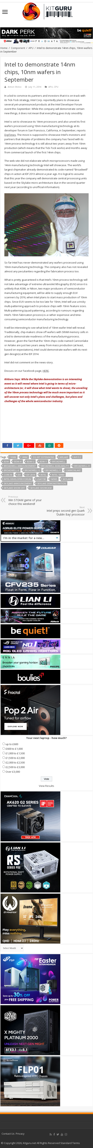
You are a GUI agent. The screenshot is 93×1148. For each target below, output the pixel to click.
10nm (13, 457)
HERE (46, 371)
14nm (24, 457)
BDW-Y (43, 461)
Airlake (64, 457)
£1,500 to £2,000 (15, 758)
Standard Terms (70, 1143)
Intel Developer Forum (17, 479)
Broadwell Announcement (20, 465)
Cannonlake (73, 470)
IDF (19, 474)
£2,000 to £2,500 (15, 762)
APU (30, 48)
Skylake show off (14, 487)
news (54, 479)
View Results (46, 786)
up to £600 (12, 744)
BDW (6, 461)
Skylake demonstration (51, 483)
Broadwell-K (11, 470)
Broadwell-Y (53, 470)
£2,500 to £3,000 (15, 767)
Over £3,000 (13, 771)
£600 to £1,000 (14, 748)
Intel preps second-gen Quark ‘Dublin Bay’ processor (64, 511)
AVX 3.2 (77, 457)
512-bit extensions (43, 457)
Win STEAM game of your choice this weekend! (28, 500)
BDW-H (18, 461)
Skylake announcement (18, 483)
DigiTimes (10, 135)
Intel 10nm (58, 474)
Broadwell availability (55, 465)
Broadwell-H (82, 465)
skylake (67, 479)
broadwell (58, 461)
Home (4, 48)
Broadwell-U (32, 470)
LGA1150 (41, 479)
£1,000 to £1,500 (15, 753)
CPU (56, 86)
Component (18, 48)
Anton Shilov (15, 86)
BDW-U (30, 461)
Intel (43, 474)
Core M (8, 474)
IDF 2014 (30, 474)
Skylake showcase (41, 487)
